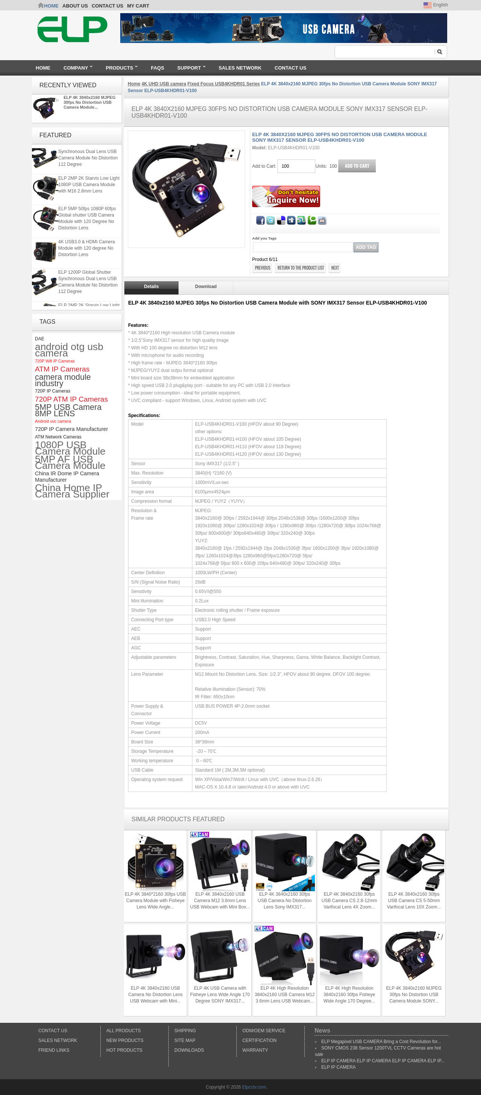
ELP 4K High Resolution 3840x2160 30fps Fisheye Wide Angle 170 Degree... (349, 995)
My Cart (138, 6)
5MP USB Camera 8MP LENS (68, 410)
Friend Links (54, 1050)
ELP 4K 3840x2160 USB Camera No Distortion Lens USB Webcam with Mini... (155, 995)
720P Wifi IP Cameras (55, 361)
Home (51, 6)
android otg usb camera (69, 350)
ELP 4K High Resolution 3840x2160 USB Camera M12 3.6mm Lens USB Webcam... (284, 995)
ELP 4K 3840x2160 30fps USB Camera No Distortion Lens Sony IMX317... (285, 901)
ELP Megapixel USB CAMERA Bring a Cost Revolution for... (381, 1041)
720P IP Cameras (52, 391)
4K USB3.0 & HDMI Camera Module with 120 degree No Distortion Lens (86, 250)
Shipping (185, 1030)
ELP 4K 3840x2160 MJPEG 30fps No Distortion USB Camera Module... (89, 102)
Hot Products (124, 1050)
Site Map (184, 1040)
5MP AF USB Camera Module (70, 462)
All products (123, 1030)
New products (125, 1040)
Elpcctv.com (254, 1087)
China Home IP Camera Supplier (72, 491)
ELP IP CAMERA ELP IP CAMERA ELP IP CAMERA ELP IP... (383, 1060)
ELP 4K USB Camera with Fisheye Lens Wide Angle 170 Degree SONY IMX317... (220, 995)
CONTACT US (107, 6)
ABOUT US (75, 6)
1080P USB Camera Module (70, 448)
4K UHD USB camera (164, 83)
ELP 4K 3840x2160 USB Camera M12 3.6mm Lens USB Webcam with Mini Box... (220, 901)
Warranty (255, 1050)
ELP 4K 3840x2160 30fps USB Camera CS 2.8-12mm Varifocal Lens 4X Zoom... (349, 901)
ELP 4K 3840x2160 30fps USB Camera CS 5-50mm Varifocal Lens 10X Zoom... (414, 901)
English (436, 5)
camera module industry (63, 380)
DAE (39, 338)
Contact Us (52, 1030)
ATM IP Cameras (62, 369)
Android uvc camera (53, 421)
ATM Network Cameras (58, 437)
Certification (259, 1040)
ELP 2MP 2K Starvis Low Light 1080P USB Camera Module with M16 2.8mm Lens (88, 187)
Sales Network (57, 1040)
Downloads (189, 1050)
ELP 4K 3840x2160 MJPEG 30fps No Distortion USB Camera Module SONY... (414, 995)
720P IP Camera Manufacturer (71, 429)
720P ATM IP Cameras (71, 399)
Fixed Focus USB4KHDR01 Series (224, 83)
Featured (55, 135)
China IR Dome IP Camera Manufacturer (67, 476)
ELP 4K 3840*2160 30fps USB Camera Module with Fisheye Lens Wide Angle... (155, 901)
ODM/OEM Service (263, 1030)
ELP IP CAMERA (338, 1067)
